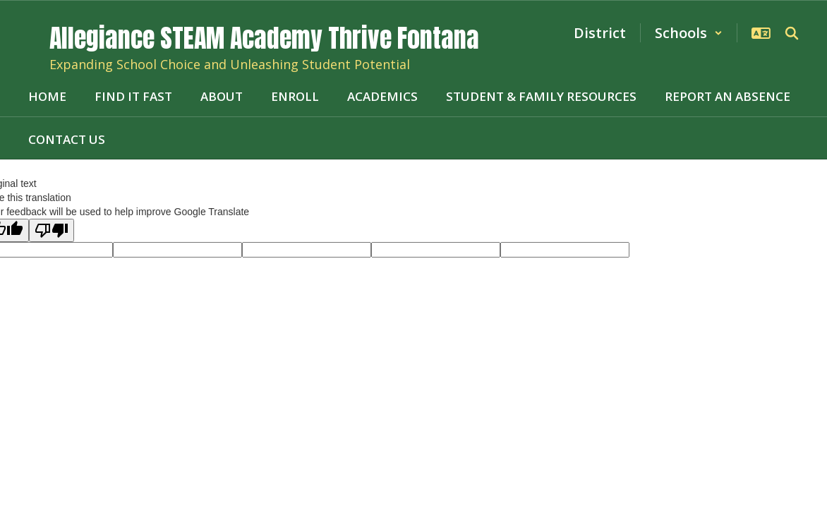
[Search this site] (792, 33)
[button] (689, 32)
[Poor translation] (51, 230)
